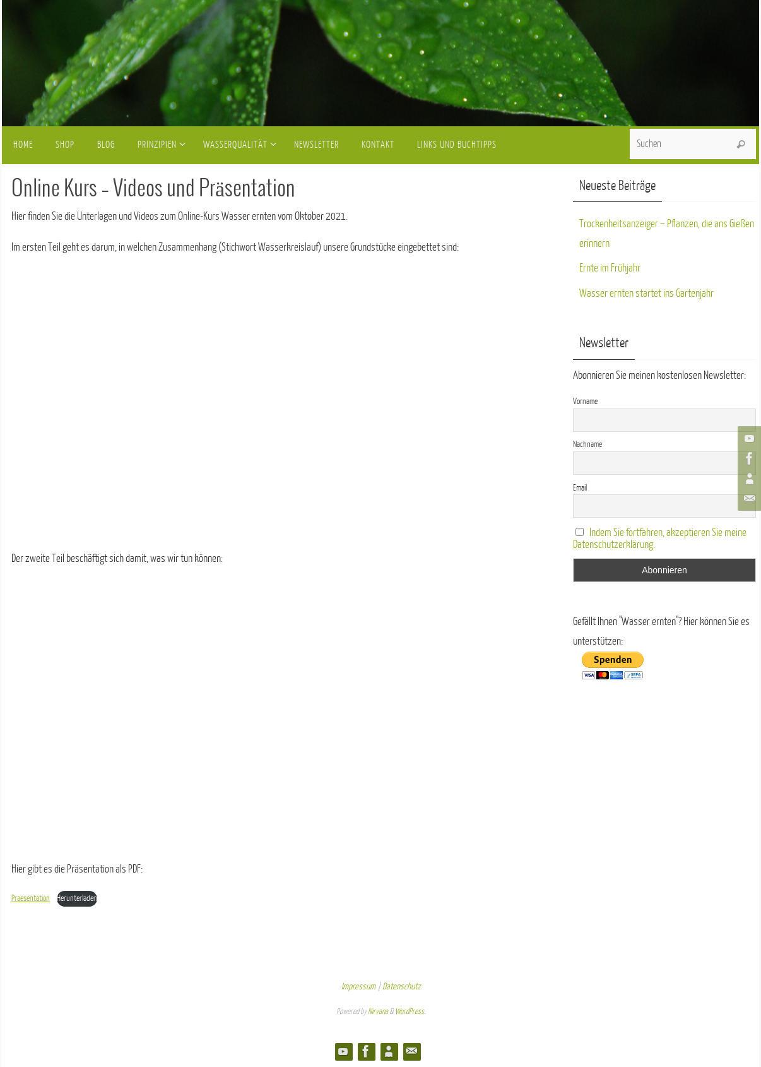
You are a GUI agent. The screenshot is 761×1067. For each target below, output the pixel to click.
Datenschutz (401, 986)
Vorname (585, 401)
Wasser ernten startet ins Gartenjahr (646, 293)
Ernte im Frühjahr (609, 268)
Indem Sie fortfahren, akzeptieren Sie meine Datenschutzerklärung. (659, 539)
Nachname (587, 444)
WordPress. (410, 1011)
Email (580, 487)
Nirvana (378, 1011)
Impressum (358, 986)
